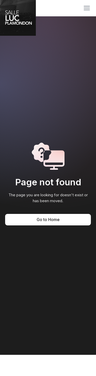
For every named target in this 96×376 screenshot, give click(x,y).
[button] (87, 8)
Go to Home (48, 219)
